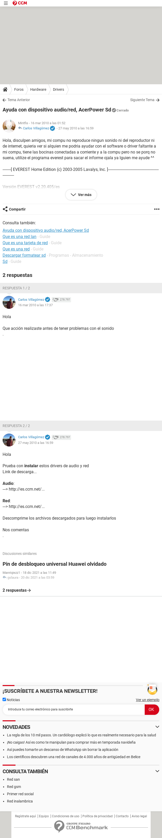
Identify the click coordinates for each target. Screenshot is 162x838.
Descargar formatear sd (24, 255)
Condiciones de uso (65, 816)
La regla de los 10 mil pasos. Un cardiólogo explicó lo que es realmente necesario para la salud (81, 735)
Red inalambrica (20, 801)
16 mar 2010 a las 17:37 (35, 305)
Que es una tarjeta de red (25, 242)
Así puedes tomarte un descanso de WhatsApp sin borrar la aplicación (62, 750)
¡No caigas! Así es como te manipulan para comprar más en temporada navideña (71, 742)
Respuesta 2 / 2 (16, 426)
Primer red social (20, 794)
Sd (5, 261)
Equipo (44, 816)
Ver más (84, 195)
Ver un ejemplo (147, 700)
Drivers (58, 89)
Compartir (17, 209)
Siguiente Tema (142, 100)
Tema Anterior (18, 100)
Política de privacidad (97, 816)
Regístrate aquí (25, 816)
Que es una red (16, 249)
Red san (13, 779)
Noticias (11, 700)
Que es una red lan (19, 236)
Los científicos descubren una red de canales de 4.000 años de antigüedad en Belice (73, 757)
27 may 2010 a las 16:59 (76, 128)
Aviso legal (139, 816)
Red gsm (14, 787)
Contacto (122, 816)
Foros (19, 89)
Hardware (38, 89)
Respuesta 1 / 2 (16, 288)
